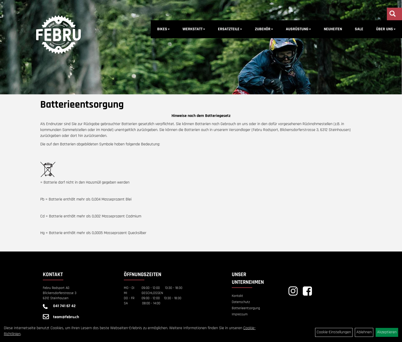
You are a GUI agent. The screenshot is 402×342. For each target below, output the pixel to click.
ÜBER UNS (386, 29)
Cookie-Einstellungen (334, 332)
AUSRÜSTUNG (298, 29)
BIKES (163, 29)
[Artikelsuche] (392, 14)
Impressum (240, 314)
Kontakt (237, 296)
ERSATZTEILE (230, 29)
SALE (359, 29)
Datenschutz (241, 302)
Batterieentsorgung (246, 308)
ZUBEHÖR (264, 29)
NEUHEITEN (333, 29)
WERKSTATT (194, 29)
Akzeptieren (387, 332)
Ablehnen (364, 332)
